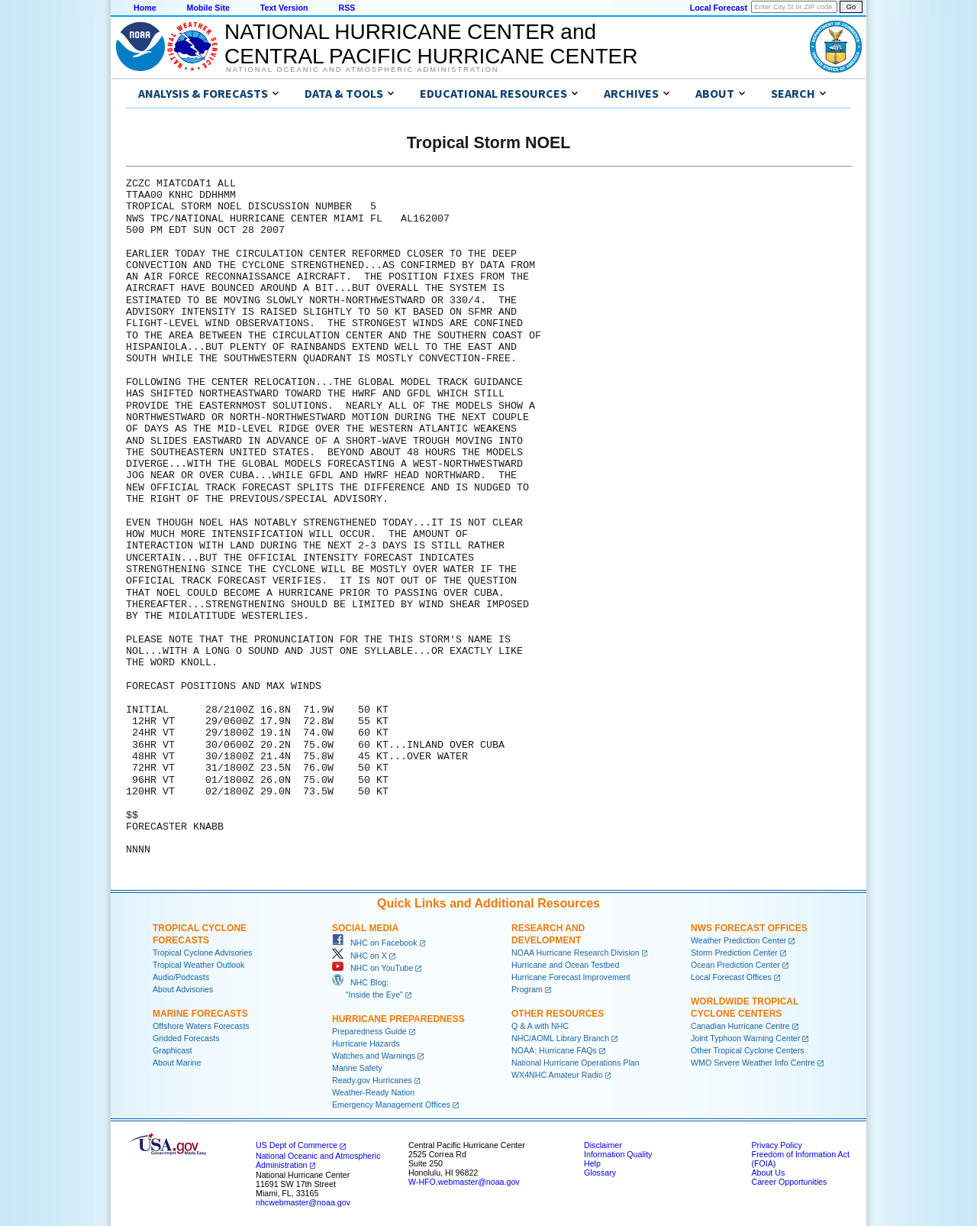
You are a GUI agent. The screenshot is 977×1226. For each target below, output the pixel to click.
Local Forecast (718, 7)
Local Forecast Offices (731, 977)
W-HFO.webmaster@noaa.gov (464, 1181)
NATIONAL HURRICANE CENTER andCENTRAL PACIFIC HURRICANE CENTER (430, 44)
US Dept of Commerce (296, 1145)
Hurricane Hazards (366, 1043)
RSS (346, 7)
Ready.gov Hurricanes (372, 1080)
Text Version (284, 7)
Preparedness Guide (369, 1031)
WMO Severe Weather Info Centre (753, 1062)
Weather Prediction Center (738, 940)
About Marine (177, 1062)
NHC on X (359, 955)
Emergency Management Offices (391, 1104)
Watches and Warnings (373, 1055)
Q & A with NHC (540, 1025)
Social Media (365, 928)
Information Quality (618, 1154)
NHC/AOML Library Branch (560, 1038)
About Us (768, 1172)
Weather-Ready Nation (373, 1092)
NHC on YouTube (372, 967)
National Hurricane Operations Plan (575, 1062)
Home (145, 7)
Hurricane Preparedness (398, 1019)
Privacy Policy (776, 1145)
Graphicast (172, 1050)
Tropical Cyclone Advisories (203, 952)
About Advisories (183, 989)
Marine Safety (357, 1067)
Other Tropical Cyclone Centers (747, 1050)
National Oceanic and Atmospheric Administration (362, 69)
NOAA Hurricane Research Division (575, 952)
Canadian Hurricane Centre (740, 1025)
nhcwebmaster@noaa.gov (303, 1202)
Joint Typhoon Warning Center (745, 1038)
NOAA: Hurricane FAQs (554, 1050)
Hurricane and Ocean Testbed (565, 964)
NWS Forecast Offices (749, 928)
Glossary (600, 1172)
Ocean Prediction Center (735, 964)
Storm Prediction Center (734, 952)
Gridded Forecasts (186, 1038)
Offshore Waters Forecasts (201, 1025)
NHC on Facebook (375, 942)
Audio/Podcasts (181, 977)
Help (592, 1163)
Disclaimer (603, 1145)
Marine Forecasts (200, 1013)
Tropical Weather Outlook (198, 964)
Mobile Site (208, 7)
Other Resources (557, 1013)
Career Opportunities (789, 1181)
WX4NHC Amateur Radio (557, 1074)
